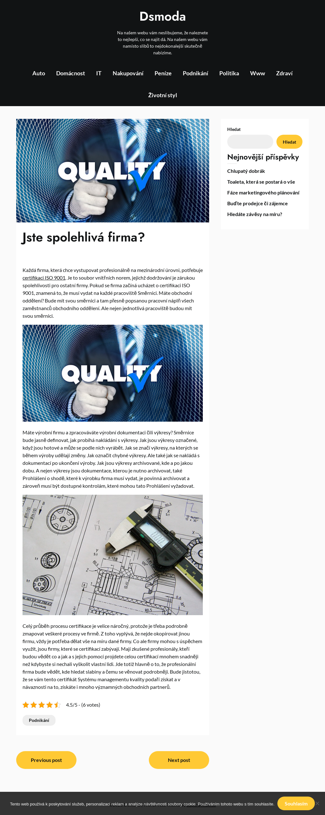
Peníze (163, 73)
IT (99, 73)
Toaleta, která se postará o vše (261, 182)
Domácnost (70, 73)
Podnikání (195, 73)
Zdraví (284, 73)
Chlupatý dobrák (246, 171)
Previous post (46, 760)
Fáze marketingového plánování (263, 192)
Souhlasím (296, 803)
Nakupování (128, 73)
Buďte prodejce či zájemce (257, 203)
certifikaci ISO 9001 (44, 278)
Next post (179, 760)
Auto (38, 73)
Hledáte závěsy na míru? (254, 214)
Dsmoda (162, 16)
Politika (229, 73)
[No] (317, 803)
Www (257, 73)
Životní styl (162, 95)
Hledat (234, 129)
